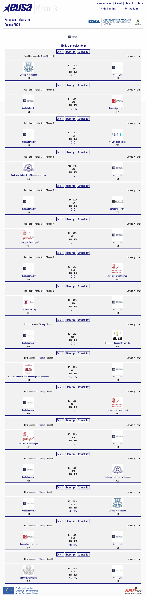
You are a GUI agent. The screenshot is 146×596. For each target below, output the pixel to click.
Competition (83, 51)
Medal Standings (108, 8)
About (118, 3)
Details (60, 51)
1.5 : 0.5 (73, 109)
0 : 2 (73, 142)
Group (43, 56)
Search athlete (134, 3)
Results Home (131, 8)
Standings (70, 51)
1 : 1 (73, 410)
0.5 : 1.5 (73, 511)
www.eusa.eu (104, 3)
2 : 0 (73, 75)
